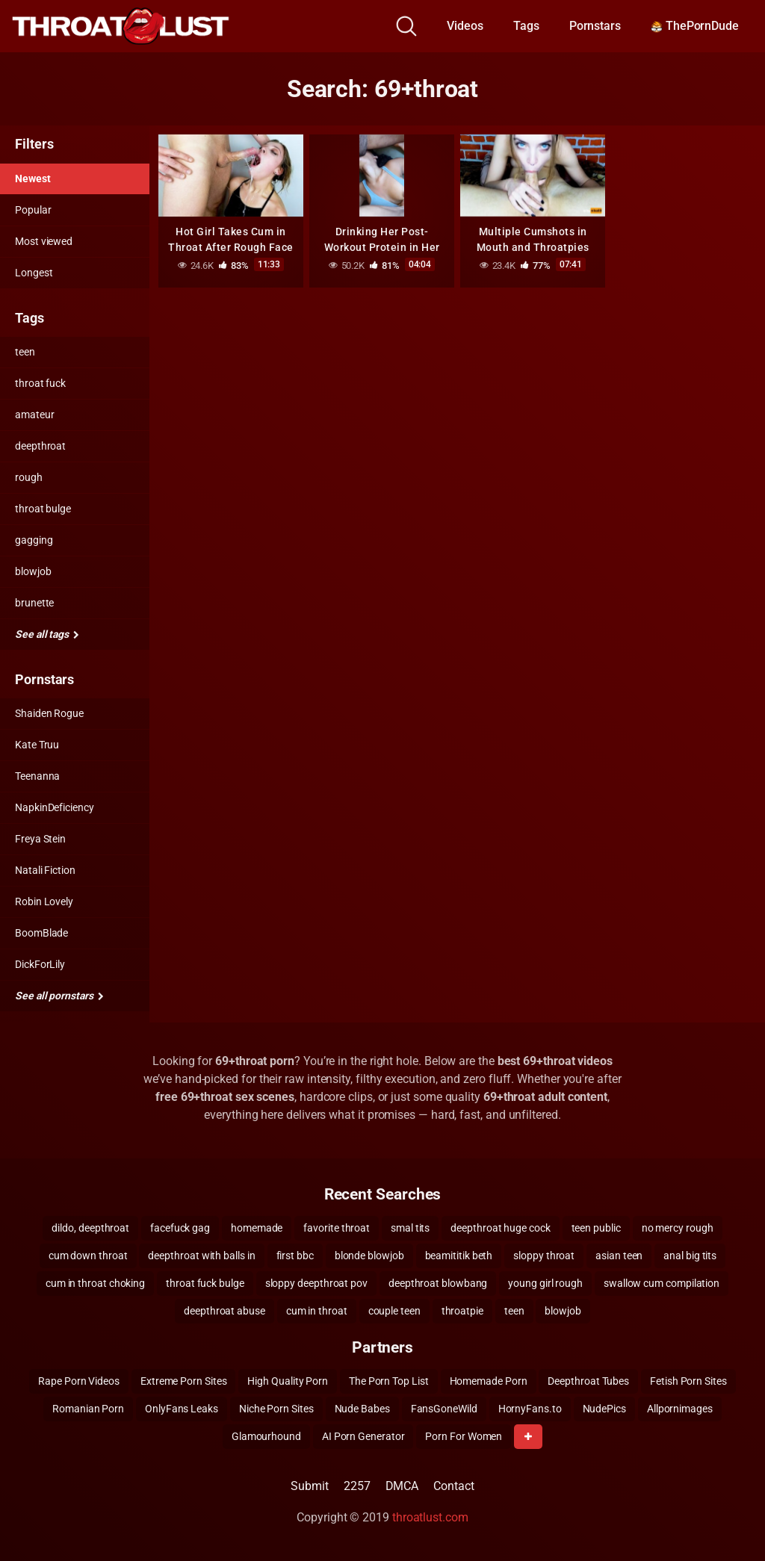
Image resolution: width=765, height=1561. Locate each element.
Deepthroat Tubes (588, 1381)
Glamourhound (266, 1436)
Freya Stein (40, 839)
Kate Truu (37, 745)
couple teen (394, 1311)
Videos (465, 26)
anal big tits (689, 1255)
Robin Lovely (44, 901)
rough (29, 477)
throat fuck (40, 383)
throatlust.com (430, 1517)
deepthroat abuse (224, 1311)
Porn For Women (463, 1436)
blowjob (33, 571)
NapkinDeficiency (54, 807)
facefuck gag (180, 1228)
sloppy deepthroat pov (316, 1283)
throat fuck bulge (205, 1283)
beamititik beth (459, 1255)
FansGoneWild (444, 1409)
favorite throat (336, 1228)
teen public (596, 1228)
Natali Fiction (45, 870)
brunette (34, 603)
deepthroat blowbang (437, 1283)
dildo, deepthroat (90, 1228)
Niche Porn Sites (276, 1409)
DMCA (402, 1486)
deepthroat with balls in (201, 1255)
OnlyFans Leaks (181, 1409)
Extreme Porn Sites (183, 1381)
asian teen (618, 1255)
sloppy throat (543, 1255)
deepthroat (40, 446)
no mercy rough (677, 1228)
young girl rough (545, 1283)
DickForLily (40, 964)
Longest (33, 273)
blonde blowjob (369, 1255)
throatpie (462, 1311)
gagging (33, 540)
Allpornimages (680, 1409)
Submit (310, 1486)
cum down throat (88, 1255)
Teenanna (37, 776)
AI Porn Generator (363, 1436)
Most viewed (43, 241)
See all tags (47, 634)
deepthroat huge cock (500, 1228)
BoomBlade (41, 933)
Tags (526, 26)
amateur (34, 414)
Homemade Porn (488, 1381)
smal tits (410, 1228)
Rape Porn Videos (79, 1381)
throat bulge (43, 509)
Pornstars (595, 26)
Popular (33, 210)
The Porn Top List (389, 1381)
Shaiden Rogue (49, 713)
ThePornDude (695, 26)
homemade (256, 1228)
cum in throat (316, 1311)
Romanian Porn (88, 1409)
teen (25, 352)
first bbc (295, 1255)
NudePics (604, 1409)
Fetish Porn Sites (688, 1381)
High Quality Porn (287, 1381)
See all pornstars (59, 996)
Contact (453, 1486)
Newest (33, 178)
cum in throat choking (95, 1283)
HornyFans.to (530, 1409)
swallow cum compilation (661, 1283)
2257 (357, 1486)
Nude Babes (362, 1409)
